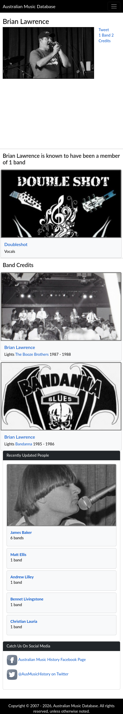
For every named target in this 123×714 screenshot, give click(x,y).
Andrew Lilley (22, 576)
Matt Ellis (18, 554)
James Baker (21, 532)
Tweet (104, 29)
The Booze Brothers (32, 354)
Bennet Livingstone (26, 599)
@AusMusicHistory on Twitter (43, 674)
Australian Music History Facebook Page (52, 659)
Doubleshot (16, 244)
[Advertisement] (61, 115)
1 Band (105, 35)
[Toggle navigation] (114, 6)
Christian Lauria (23, 621)
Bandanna (23, 444)
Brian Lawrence (19, 347)
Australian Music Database (29, 6)
